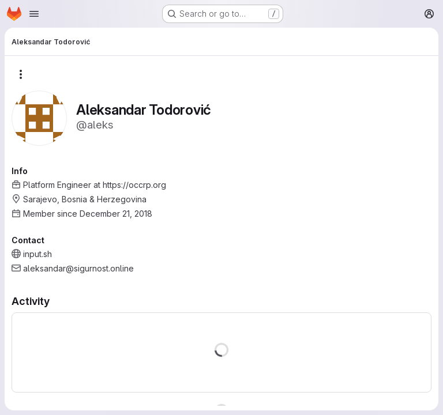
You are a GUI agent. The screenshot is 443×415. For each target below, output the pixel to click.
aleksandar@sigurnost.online (78, 268)
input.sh (37, 254)
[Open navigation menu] (34, 14)
